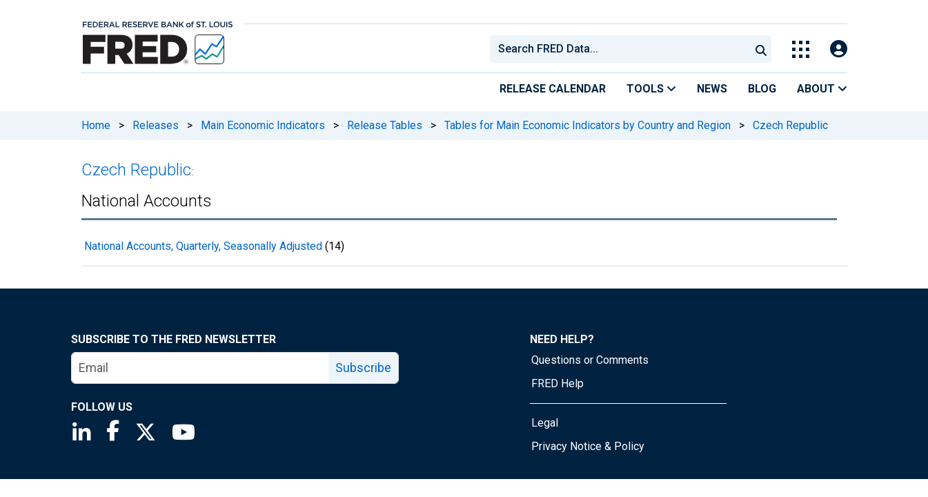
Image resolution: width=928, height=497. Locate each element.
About (822, 88)
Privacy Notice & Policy (587, 446)
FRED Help (557, 383)
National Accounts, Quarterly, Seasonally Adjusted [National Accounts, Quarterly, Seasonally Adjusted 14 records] (203, 246)
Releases (155, 125)
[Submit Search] (761, 49)
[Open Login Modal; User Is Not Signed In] (838, 49)
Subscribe (363, 367)
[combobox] (618, 49)
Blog (762, 88)
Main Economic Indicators (263, 125)
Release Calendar (553, 88)
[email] (200, 368)
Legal (544, 422)
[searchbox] (622, 49)
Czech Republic (790, 125)
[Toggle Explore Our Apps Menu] (800, 49)
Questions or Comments (590, 360)
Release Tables (384, 125)
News (712, 88)
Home (95, 125)
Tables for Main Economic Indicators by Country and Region (587, 125)
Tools (651, 88)
